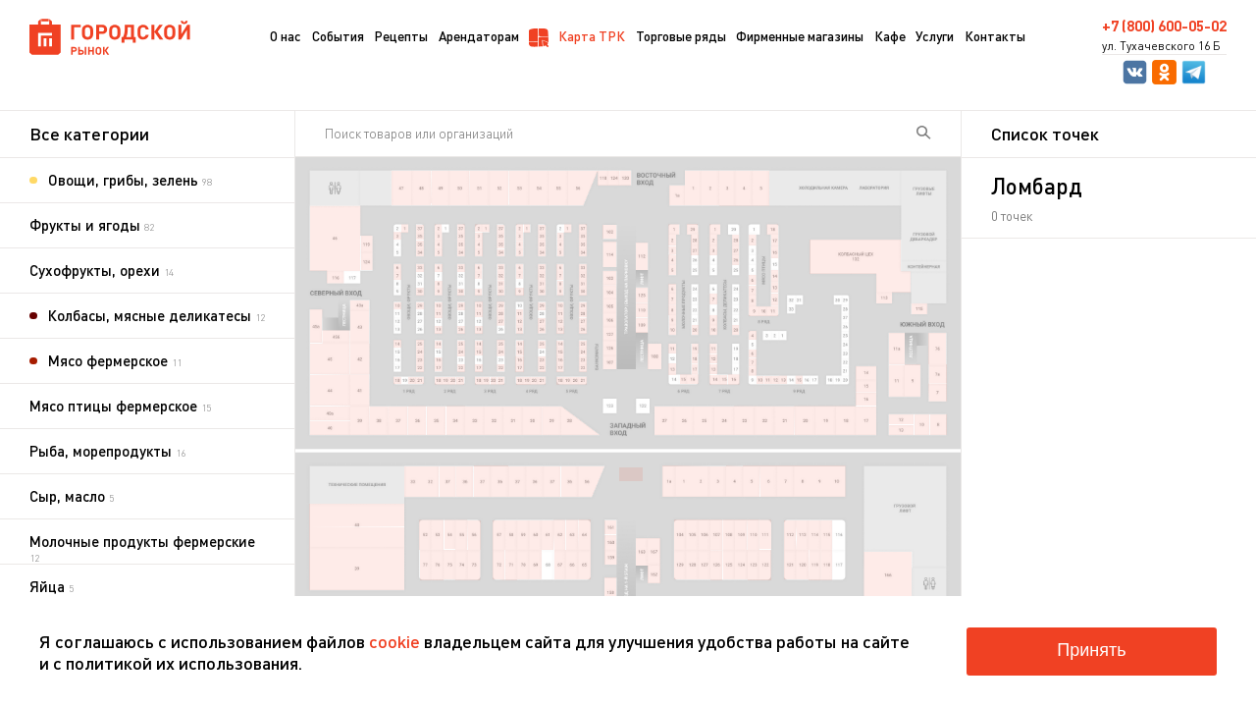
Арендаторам (479, 35)
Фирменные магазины (800, 35)
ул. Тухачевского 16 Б (1161, 46)
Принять (1091, 650)
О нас (285, 35)
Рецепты (401, 35)
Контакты (995, 35)
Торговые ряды (681, 35)
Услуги (935, 35)
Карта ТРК (577, 37)
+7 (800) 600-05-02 (1164, 26)
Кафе (890, 35)
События (338, 35)
